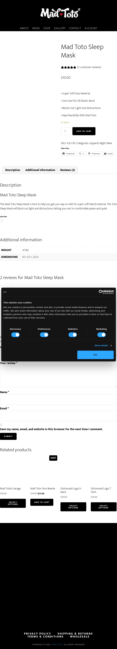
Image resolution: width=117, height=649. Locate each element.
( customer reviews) (89, 67)
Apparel (94, 143)
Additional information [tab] (40, 170)
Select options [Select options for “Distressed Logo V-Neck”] (73, 506)
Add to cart (84, 131)
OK (95, 355)
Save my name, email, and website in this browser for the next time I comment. (51, 429)
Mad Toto (57, 644)
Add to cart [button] (41, 502)
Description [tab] (12, 170)
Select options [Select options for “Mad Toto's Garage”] (13, 503)
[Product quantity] (66, 131)
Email (4, 408)
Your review (8, 363)
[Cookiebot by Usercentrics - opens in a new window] (101, 292)
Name (4, 392)
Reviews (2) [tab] (67, 170)
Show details (101, 345)
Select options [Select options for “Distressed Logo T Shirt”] (103, 506)
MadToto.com (58, 13)
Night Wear (106, 143)
